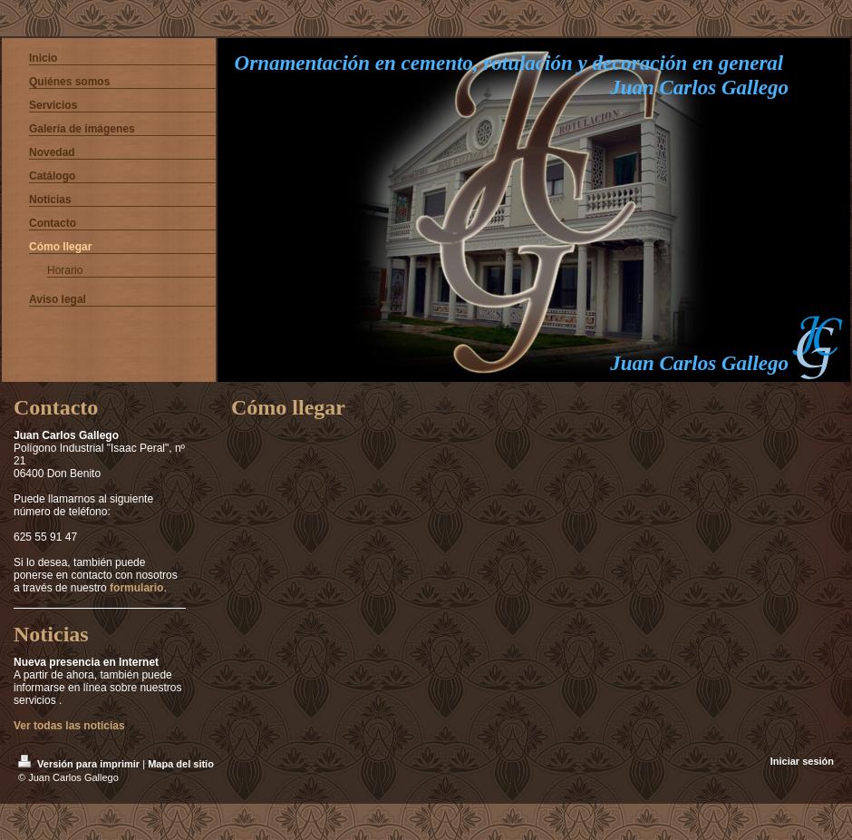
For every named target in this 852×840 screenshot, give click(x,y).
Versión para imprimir (80, 763)
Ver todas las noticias (69, 725)
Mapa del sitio (181, 763)
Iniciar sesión (802, 761)
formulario (136, 587)
